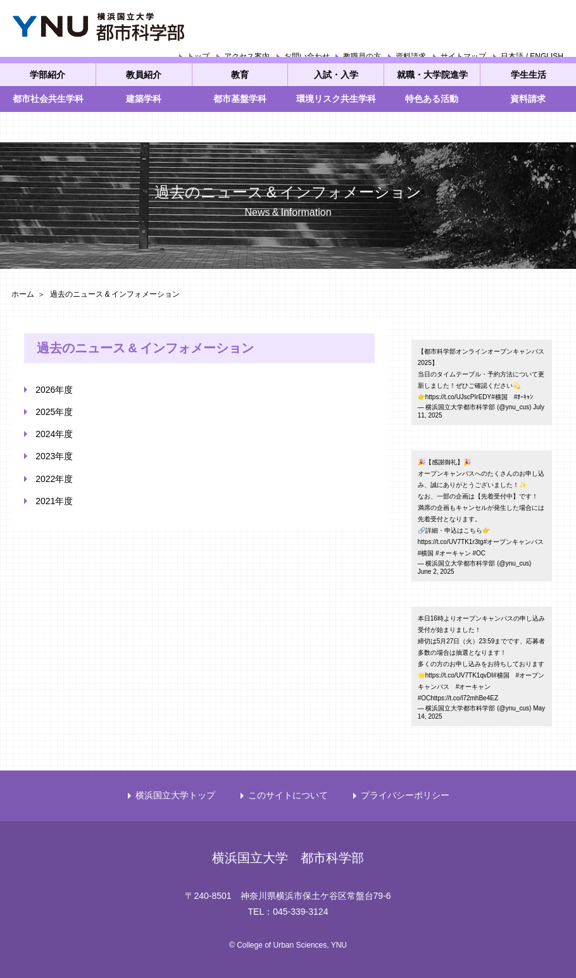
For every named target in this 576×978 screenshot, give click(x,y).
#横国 (499, 396)
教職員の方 (362, 56)
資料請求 (411, 56)
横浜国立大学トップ (175, 795)
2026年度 (54, 390)
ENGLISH (546, 56)
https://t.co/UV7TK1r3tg (451, 541)
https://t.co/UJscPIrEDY (458, 396)
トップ (198, 56)
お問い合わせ (307, 56)
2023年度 (54, 456)
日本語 (512, 56)
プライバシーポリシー (405, 795)
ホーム (22, 294)
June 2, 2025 (436, 571)
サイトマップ (463, 56)
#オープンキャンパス (514, 541)
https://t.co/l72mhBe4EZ (464, 698)
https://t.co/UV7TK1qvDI (459, 675)
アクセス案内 (247, 56)
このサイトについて (288, 795)
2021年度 (54, 501)
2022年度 (54, 479)
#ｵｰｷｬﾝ (524, 396)
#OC (478, 553)
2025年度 (54, 412)
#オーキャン (453, 553)
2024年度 (54, 434)
